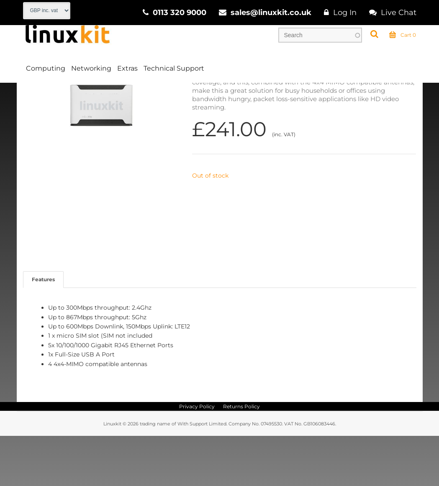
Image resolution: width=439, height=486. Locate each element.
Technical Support (174, 68)
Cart (402, 35)
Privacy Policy (197, 456)
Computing (45, 68)
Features (43, 329)
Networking (91, 68)
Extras (127, 68)
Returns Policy (241, 456)
